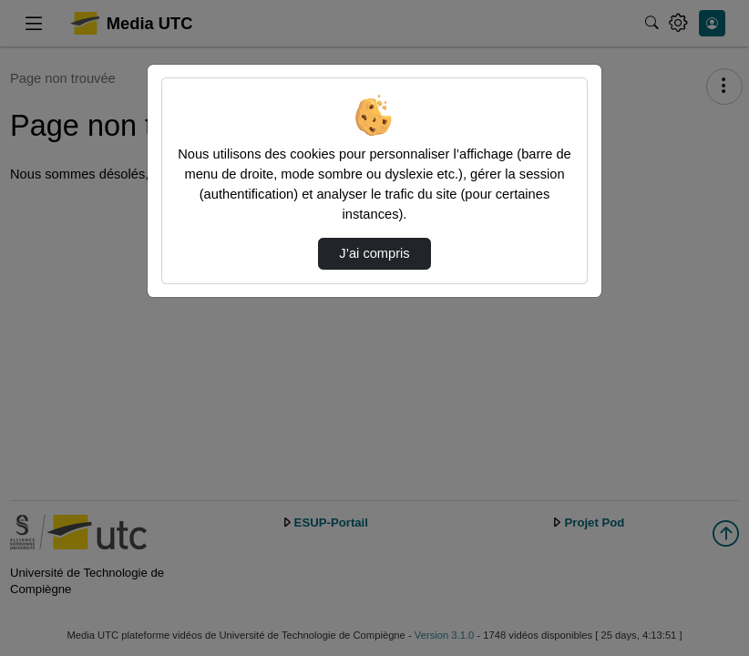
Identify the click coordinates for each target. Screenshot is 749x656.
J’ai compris (374, 253)
